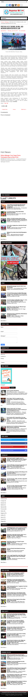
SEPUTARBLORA (13, 692)
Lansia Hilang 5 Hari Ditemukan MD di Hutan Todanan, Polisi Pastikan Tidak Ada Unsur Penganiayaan (16, 205)
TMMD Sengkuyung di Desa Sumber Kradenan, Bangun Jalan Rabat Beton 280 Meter (17, 682)
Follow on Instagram (14, 450)
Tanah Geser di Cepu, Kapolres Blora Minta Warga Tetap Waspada (16, 600)
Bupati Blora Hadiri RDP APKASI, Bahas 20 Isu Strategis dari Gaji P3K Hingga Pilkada (16, 535)
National (2, 507)
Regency (2, 513)
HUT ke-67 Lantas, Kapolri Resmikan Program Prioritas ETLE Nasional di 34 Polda (16, 486)
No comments (22, 30)
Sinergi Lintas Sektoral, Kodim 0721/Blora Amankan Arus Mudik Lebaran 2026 (16, 628)
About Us (3, 354)
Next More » (3, 239)
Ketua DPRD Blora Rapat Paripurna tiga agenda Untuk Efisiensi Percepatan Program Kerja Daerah (16, 669)
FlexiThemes (8, 694)
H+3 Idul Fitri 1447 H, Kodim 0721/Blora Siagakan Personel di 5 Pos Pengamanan (15, 621)
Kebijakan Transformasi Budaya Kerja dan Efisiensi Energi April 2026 (15, 662)
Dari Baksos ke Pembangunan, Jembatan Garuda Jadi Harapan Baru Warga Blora (15, 573)
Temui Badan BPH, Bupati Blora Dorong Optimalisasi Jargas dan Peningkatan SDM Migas (16, 418)
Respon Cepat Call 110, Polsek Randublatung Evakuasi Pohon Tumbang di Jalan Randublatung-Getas (16, 409)
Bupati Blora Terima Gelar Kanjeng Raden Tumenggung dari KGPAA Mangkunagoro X (16, 580)
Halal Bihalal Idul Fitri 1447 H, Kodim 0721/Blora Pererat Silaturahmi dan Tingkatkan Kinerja (17, 528)
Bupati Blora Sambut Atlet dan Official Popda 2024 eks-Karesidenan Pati (16, 307)
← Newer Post (4, 109)
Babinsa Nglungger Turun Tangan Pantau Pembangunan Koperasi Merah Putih (11, 156)
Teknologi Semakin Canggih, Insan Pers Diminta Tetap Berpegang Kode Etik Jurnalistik (17, 459)
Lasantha (20, 694)
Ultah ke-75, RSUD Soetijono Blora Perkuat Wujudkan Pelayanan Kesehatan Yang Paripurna (17, 219)
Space (2, 517)
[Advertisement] (14, 179)
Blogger (24, 692)
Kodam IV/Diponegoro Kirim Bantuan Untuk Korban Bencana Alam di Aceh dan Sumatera (16, 593)
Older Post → (24, 109)
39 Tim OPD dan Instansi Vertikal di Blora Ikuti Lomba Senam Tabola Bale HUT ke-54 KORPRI (17, 294)
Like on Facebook (14, 443)
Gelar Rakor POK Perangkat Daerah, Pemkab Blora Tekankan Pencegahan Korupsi (15, 399)
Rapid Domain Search (18, 695)
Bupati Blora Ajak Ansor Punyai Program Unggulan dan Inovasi (15, 542)
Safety (2, 515)
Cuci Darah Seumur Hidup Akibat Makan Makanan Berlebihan (15, 212)
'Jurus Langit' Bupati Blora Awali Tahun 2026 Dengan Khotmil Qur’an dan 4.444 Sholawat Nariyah (16, 556)
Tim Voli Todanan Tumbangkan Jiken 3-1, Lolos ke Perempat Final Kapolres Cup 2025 (17, 300)
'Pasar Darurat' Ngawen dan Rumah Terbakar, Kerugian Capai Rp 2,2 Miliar (16, 634)
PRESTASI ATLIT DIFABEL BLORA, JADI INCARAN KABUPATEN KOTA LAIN (12, 27)
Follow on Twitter (14, 439)
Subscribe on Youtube (14, 446)
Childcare (3, 498)
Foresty (2, 500)
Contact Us (3, 356)
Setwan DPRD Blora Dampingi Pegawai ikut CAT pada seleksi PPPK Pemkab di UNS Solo (17, 466)
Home (2, 22)
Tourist (2, 519)
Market (2, 504)
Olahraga (7, 22)
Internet (2, 502)
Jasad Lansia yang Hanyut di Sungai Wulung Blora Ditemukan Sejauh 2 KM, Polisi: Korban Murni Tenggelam (16, 615)
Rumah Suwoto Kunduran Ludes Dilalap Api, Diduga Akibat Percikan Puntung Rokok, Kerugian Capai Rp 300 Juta (16, 641)
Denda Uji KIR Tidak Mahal (12, 390)
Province (2, 509)
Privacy (2, 358)
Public (2, 511)
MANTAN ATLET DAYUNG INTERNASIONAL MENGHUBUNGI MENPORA (16, 427)
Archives (12, 387)
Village (2, 521)
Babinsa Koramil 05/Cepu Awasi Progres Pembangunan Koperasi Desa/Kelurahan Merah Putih (17, 656)
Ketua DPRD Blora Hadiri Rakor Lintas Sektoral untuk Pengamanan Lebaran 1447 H (17, 675)
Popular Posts (5, 387)
